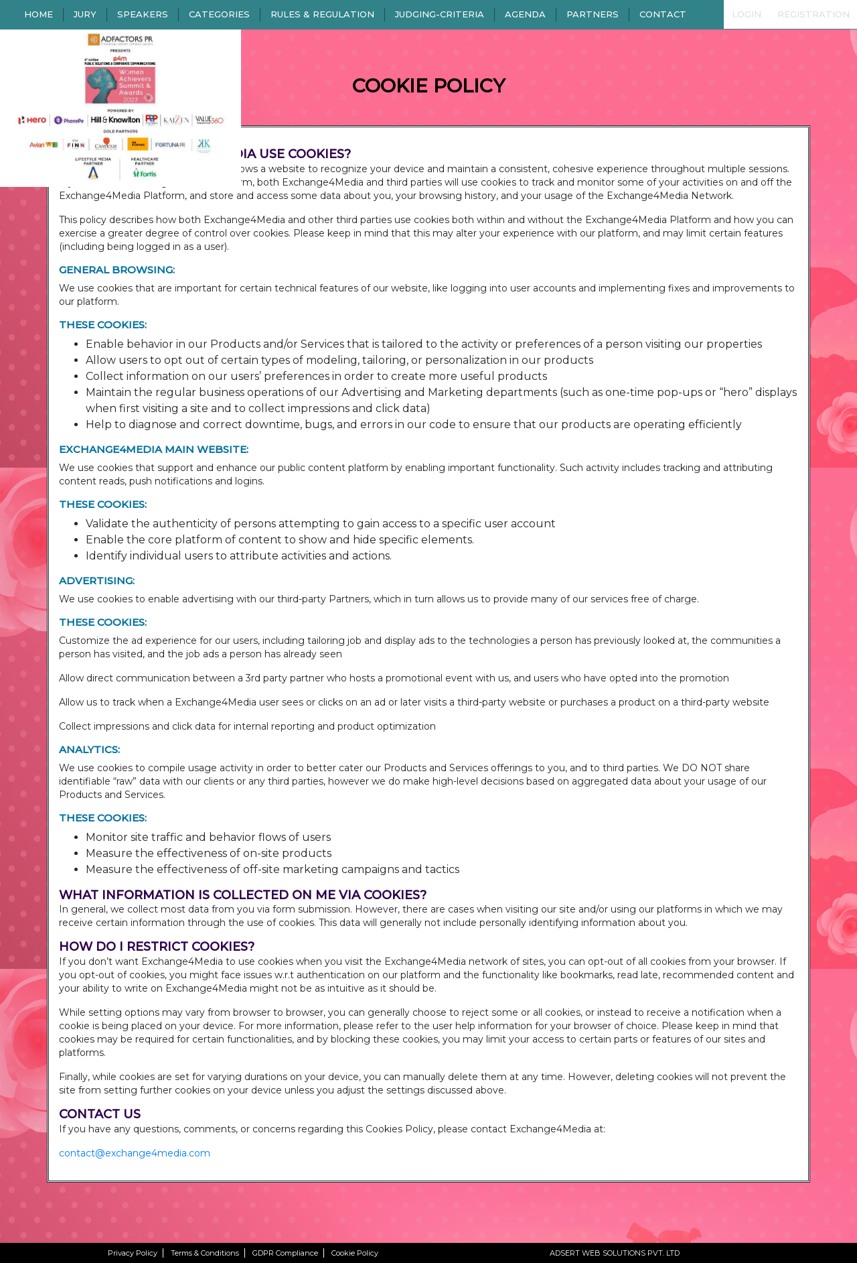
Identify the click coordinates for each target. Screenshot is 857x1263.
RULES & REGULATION (322, 14)
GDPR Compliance (285, 1253)
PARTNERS (592, 14)
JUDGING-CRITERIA (439, 14)
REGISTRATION (813, 14)
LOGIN (746, 14)
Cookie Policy (354, 1253)
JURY (85, 14)
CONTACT (662, 14)
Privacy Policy (132, 1253)
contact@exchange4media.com (134, 1153)
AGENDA (525, 14)
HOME (38, 14)
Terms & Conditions (205, 1253)
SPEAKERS (142, 14)
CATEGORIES (219, 14)
